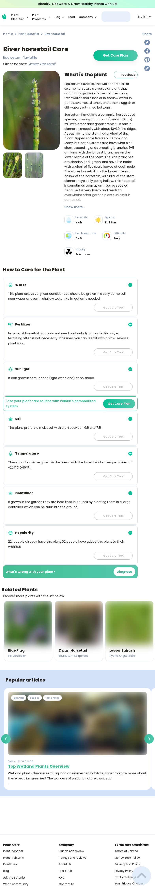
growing (19, 697)
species (34, 697)
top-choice (52, 697)
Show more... (74, 207)
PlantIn (8, 34)
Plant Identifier (28, 34)
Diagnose (124, 571)
